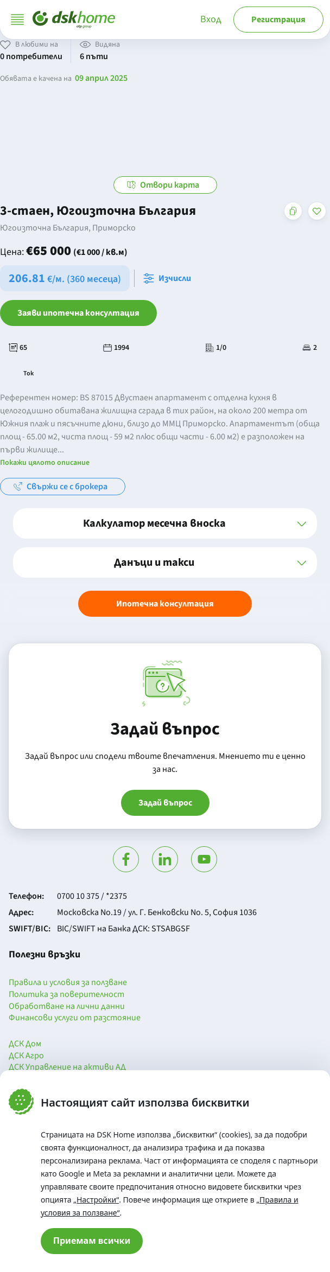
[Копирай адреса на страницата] (293, 211)
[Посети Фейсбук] (126, 859)
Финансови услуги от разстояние (75, 1018)
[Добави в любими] (317, 211)
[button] (165, 523)
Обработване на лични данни (67, 1006)
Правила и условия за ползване (68, 983)
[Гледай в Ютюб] (204, 859)
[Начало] (73, 20)
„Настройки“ (96, 1199)
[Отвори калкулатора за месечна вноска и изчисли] (169, 278)
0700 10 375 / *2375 (92, 896)
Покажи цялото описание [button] (45, 462)
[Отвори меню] (17, 19)
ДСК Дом (25, 1044)
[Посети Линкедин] (165, 859)
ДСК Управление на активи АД (67, 1067)
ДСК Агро (26, 1056)
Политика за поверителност (66, 994)
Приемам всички (92, 1241)
